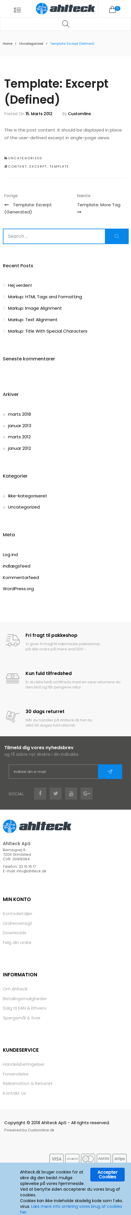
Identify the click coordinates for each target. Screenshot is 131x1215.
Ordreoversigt (17, 923)
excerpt (38, 166)
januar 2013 (19, 426)
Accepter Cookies (107, 1174)
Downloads (14, 933)
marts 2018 (19, 414)
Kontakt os (14, 1093)
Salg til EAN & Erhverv (24, 1008)
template (59, 166)
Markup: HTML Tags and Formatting (45, 297)
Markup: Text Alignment (33, 320)
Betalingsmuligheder (25, 999)
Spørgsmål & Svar (21, 1018)
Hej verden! (20, 285)
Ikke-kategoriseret (27, 496)
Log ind (10, 554)
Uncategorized (31, 43)
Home (7, 43)
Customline (79, 114)
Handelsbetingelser (23, 1064)
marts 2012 (19, 437)
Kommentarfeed (21, 577)
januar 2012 (19, 448)
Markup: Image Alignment (35, 308)
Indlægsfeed (16, 566)
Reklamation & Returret (28, 1083)
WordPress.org (18, 589)
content (17, 166)
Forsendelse (16, 1074)
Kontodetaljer (17, 913)
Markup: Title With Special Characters (47, 331)
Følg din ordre (17, 942)
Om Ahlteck (15, 989)
